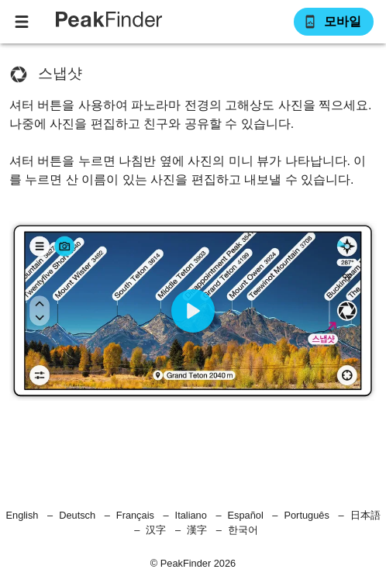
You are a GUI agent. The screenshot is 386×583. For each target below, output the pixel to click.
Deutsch (77, 515)
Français (135, 515)
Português (306, 515)
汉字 (156, 530)
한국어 (243, 530)
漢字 (197, 530)
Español (246, 515)
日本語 (365, 515)
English (22, 515)
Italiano (191, 515)
